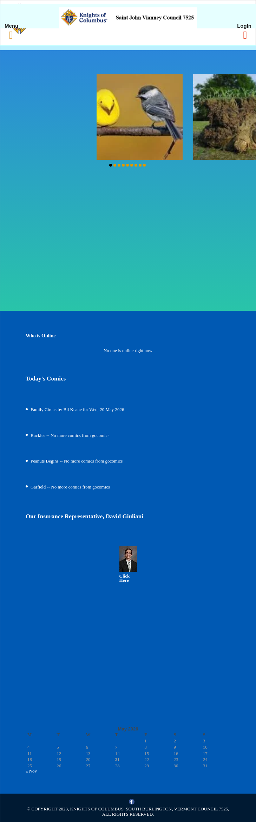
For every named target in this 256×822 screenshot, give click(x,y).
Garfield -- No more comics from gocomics (70, 487)
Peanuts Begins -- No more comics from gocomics (77, 461)
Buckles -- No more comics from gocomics (70, 435)
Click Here (124, 578)
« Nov (31, 771)
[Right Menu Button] (245, 35)
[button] (110, 165)
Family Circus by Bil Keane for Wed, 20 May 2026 (77, 409)
